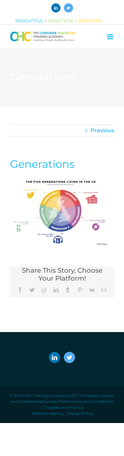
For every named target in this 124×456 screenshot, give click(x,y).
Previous (102, 130)
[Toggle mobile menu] (110, 36)
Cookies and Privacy (64, 407)
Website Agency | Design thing (62, 413)
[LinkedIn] (54, 357)
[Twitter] (69, 357)
